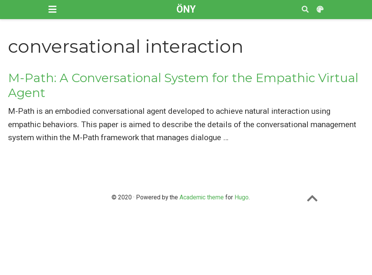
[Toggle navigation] (53, 9)
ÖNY (186, 9)
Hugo (242, 197)
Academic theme (202, 197)
